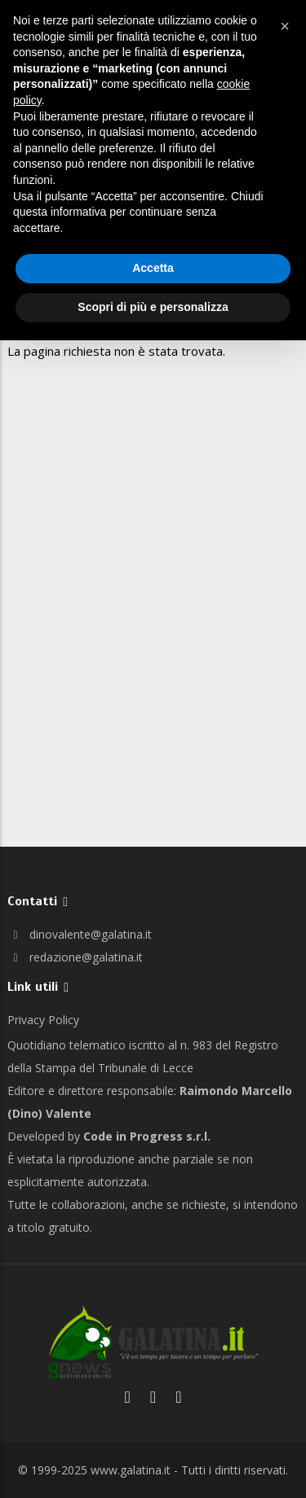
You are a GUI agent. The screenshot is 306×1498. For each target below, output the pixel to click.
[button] (285, 26)
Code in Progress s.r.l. (147, 1136)
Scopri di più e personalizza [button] (153, 306)
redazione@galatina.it (75, 957)
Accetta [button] (153, 267)
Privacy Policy (43, 1019)
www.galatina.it (131, 1470)
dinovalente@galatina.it (79, 934)
